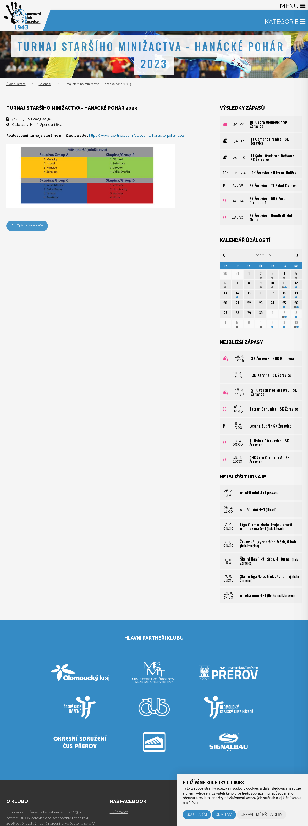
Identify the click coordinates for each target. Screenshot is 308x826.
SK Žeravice (119, 812)
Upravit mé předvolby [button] (261, 814)
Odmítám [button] (224, 814)
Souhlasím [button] (197, 814)
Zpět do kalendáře (27, 225)
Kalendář (45, 84)
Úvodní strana (16, 84)
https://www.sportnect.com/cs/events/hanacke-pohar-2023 (137, 136)
